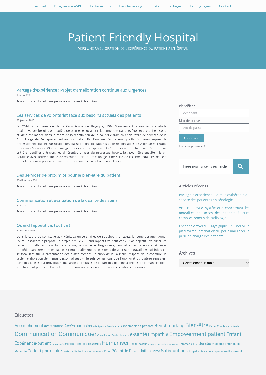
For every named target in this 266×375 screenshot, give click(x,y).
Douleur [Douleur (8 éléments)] (124, 335)
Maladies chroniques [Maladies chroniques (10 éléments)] (226, 344)
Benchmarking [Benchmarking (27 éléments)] (169, 325)
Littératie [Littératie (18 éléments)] (203, 343)
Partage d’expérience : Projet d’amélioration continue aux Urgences (82, 90)
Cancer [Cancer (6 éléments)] (212, 326)
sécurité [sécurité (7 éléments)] (208, 351)
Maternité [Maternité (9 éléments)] (21, 351)
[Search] (241, 166)
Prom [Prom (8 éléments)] (107, 351)
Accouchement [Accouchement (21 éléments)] (29, 325)
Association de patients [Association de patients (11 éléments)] (137, 326)
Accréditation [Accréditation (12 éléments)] (54, 326)
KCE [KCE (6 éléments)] (192, 344)
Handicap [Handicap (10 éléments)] (81, 344)
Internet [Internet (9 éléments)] (185, 343)
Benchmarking (130, 6)
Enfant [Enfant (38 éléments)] (233, 334)
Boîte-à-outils (100, 6)
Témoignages (200, 6)
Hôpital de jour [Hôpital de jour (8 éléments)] (138, 343)
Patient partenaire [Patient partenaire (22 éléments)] (44, 350)
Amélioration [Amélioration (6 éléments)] (113, 326)
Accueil (40, 6)
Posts (154, 6)
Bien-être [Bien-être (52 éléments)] (196, 325)
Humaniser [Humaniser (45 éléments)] (115, 343)
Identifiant (187, 106)
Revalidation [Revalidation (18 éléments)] (140, 351)
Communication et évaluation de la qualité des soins (67, 200)
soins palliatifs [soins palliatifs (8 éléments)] (194, 351)
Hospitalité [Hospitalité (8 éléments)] (94, 343)
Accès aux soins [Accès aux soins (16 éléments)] (78, 326)
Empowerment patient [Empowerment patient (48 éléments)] (197, 334)
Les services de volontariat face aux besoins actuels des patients (79, 115)
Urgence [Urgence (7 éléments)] (218, 351)
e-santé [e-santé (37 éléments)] (138, 334)
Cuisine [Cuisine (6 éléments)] (115, 335)
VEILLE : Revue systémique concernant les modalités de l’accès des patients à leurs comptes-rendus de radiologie (214, 213)
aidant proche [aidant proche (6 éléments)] (99, 326)
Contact (225, 6)
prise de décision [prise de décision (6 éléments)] (95, 351)
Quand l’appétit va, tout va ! (43, 225)
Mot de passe (189, 121)
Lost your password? (192, 146)
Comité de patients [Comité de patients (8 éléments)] (228, 326)
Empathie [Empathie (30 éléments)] (158, 334)
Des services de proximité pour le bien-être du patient (69, 175)
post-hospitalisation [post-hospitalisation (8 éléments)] (74, 351)
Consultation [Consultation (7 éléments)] (104, 335)
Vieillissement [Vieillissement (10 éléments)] (232, 351)
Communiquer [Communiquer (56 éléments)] (78, 334)
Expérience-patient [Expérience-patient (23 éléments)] (33, 343)
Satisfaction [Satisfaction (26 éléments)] (173, 350)
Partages (174, 6)
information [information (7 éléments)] (172, 344)
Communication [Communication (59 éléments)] (36, 334)
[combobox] (206, 166)
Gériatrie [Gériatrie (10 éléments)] (68, 344)
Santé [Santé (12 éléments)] (156, 351)
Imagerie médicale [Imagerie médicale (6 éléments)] (157, 344)
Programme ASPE (68, 6)
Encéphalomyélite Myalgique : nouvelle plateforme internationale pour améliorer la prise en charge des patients (214, 231)
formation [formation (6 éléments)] (57, 344)
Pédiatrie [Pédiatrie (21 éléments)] (119, 350)
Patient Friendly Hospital (133, 37)
